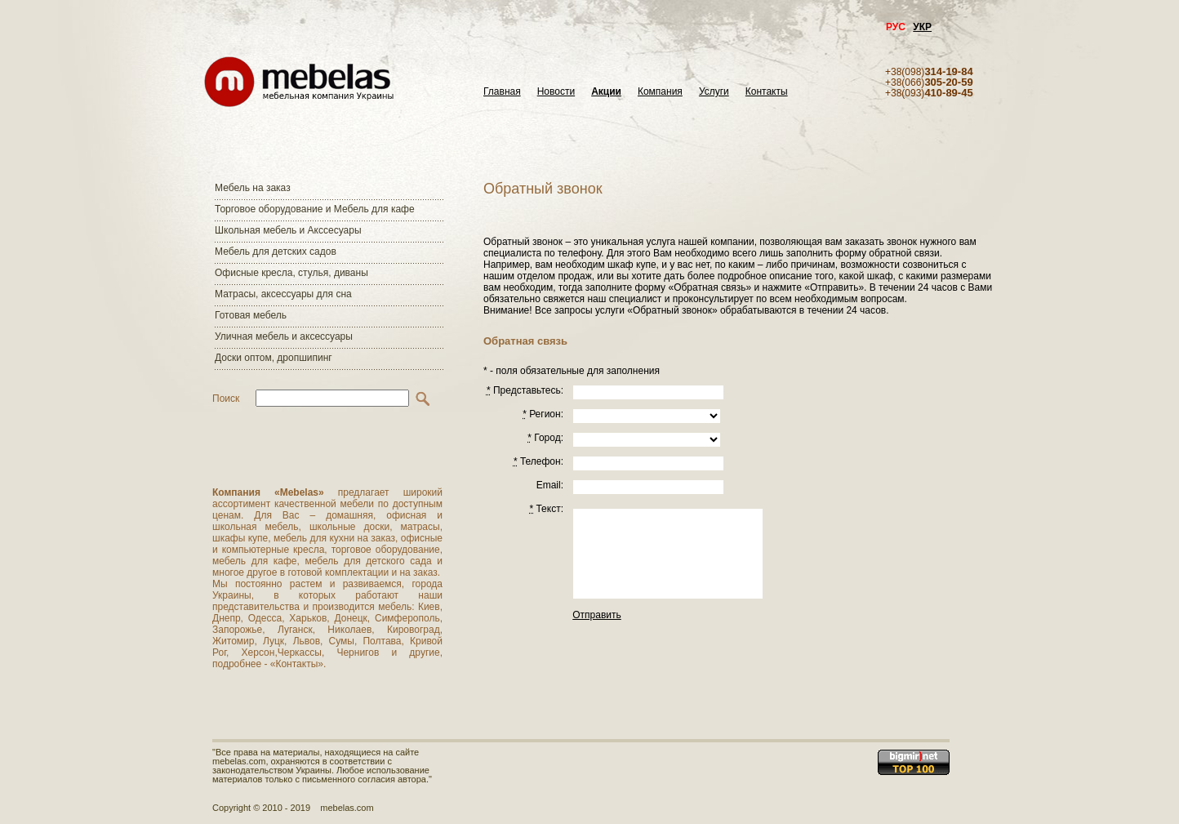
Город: (545, 438)
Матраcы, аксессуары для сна (283, 294)
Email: (549, 485)
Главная (502, 92)
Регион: (543, 414)
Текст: (546, 509)
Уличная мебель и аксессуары (284, 336)
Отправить (596, 615)
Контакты (766, 92)
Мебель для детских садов (275, 251)
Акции (606, 92)
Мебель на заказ (253, 188)
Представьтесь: (525, 390)
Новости (556, 92)
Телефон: (538, 461)
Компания (660, 92)
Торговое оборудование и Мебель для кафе (315, 209)
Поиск (225, 398)
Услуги (714, 92)
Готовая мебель (251, 315)
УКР (922, 27)
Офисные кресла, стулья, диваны (291, 272)
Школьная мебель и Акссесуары (288, 230)
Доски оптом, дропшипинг (273, 357)
